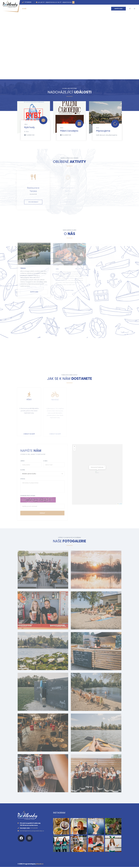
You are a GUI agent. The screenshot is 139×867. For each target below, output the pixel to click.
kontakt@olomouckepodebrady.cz (32, 831)
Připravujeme (103, 130)
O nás (42, 9)
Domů (24, 9)
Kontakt (51, 9)
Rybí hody (29, 127)
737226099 (26, 2)
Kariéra (69, 9)
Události (33, 9)
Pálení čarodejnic (69, 130)
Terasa (23, 269)
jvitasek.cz (39, 864)
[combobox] (41, 473)
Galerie (60, 9)
